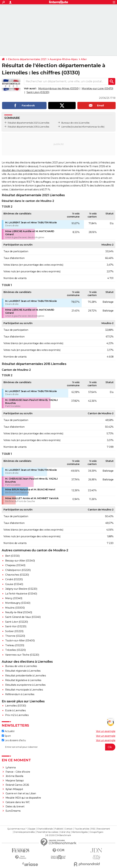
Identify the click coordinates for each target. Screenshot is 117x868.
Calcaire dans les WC (18, 802)
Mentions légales (80, 832)
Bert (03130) (12, 555)
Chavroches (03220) (17, 574)
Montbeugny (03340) (17, 602)
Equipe (32, 829)
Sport (6, 735)
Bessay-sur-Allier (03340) (20, 560)
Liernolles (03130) (15, 705)
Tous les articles (81, 829)
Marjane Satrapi (15, 780)
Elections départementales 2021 (27, 59)
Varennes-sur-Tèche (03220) (22, 654)
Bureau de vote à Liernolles (21, 666)
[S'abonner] (58, 747)
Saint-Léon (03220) (38, 92)
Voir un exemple (105, 731)
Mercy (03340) (13, 598)
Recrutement (103, 829)
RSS (93, 829)
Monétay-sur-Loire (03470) (97, 88)
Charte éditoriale (45, 829)
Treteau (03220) (14, 645)
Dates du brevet (15, 806)
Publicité (59, 829)
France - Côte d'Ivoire (18, 771)
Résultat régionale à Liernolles (23, 670)
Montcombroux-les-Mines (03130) (58, 88)
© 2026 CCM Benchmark (58, 835)
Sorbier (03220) (14, 631)
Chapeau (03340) (15, 565)
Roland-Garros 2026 (17, 784)
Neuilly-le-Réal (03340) (18, 612)
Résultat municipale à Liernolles (24, 689)
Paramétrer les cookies (47, 832)
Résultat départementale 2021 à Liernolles (28, 122)
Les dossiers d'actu (14, 740)
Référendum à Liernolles (19, 694)
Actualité (8, 731)
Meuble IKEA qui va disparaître (23, 797)
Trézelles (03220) (15, 650)
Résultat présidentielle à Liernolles (25, 675)
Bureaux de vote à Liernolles (75, 122)
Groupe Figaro (96, 832)
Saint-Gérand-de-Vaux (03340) (22, 617)
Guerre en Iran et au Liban (21, 793)
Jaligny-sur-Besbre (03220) (21, 588)
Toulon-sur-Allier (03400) (20, 640)
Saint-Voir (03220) (15, 626)
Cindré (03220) (14, 579)
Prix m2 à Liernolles (17, 715)
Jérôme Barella (14, 776)
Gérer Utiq (65, 832)
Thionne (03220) (15, 635)
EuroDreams (13, 810)
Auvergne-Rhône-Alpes (64, 59)
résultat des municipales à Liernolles (23, 170)
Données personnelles (24, 832)
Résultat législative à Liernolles (23, 680)
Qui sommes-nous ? (17, 829)
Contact (69, 829)
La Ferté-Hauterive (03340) (21, 593)
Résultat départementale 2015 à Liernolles (28, 126)
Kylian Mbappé (14, 789)
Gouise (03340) (14, 584)
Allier (84, 59)
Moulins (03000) (15, 607)
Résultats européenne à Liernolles (25, 684)
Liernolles (66, 126)
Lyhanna (11, 767)
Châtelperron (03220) (17, 570)
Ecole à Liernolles (15, 710)
